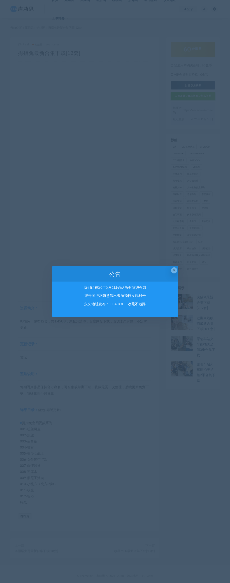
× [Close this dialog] (174, 270)
